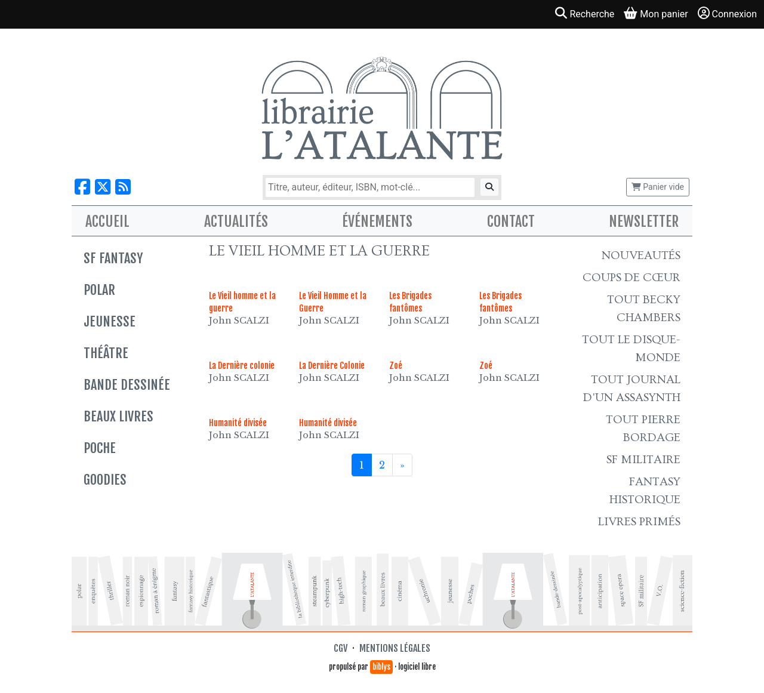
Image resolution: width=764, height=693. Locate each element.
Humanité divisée (238, 423)
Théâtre (106, 353)
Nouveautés (641, 255)
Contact (511, 221)
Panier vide (657, 187)
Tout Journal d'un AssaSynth (631, 388)
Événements (377, 221)
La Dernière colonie (242, 366)
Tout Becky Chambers (643, 308)
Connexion (727, 13)
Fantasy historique (644, 490)
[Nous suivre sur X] (102, 187)
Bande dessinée (127, 385)
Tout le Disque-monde (631, 348)
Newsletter (644, 221)
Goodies (105, 480)
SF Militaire (643, 459)
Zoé (395, 366)
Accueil (107, 221)
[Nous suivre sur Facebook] (82, 187)
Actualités (236, 221)
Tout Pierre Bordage (643, 428)
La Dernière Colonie (332, 366)
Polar (99, 290)
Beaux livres (118, 416)
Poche (100, 448)
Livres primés (639, 521)
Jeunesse (109, 321)
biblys (381, 667)
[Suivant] (402, 465)
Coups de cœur (631, 277)
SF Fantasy (113, 258)
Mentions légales (394, 648)
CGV (340, 648)
